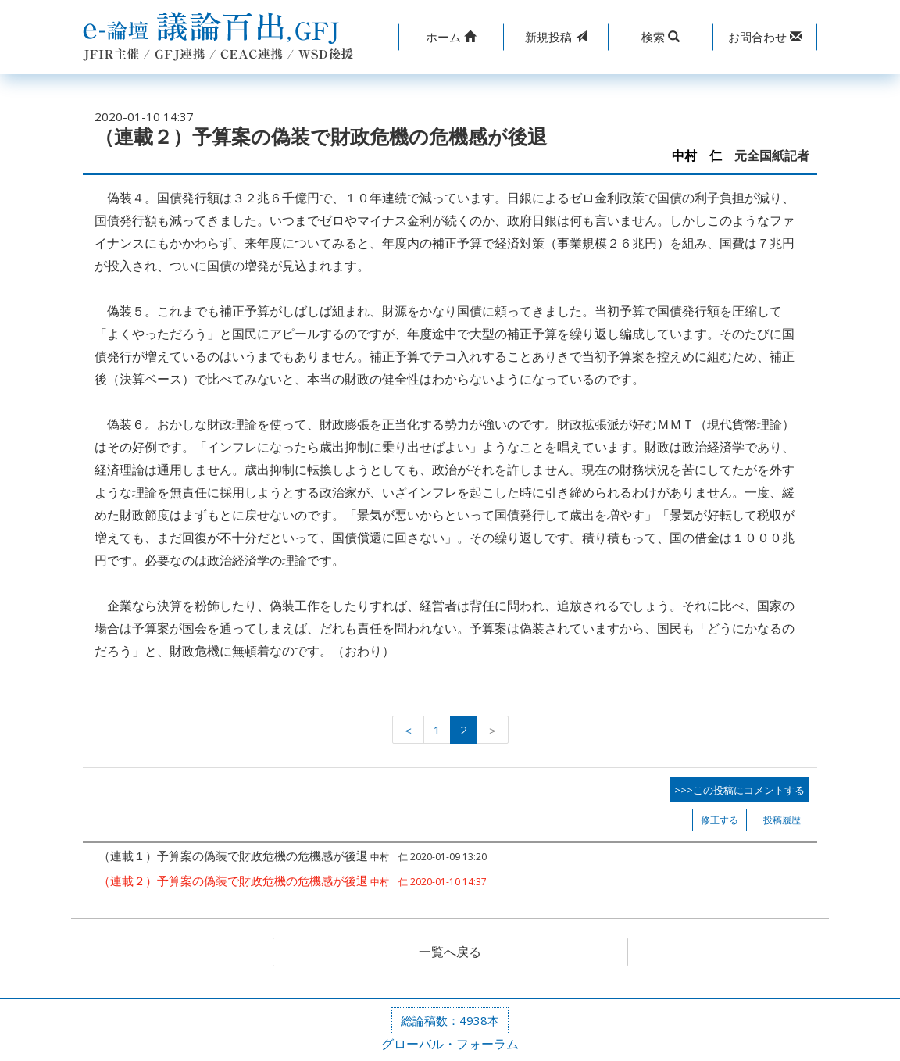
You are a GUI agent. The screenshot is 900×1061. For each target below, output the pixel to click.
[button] (450, 37)
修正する (719, 820)
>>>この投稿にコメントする (739, 790)
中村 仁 (697, 156)
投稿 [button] (556, 37)
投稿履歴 (782, 820)
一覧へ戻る (450, 952)
